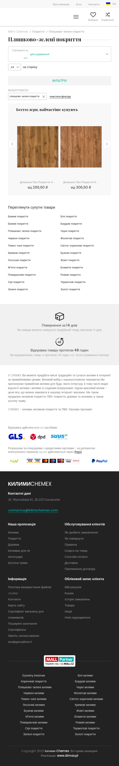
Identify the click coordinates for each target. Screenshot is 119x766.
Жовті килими (85, 711)
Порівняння (99, 20)
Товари (70, 605)
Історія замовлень (77, 599)
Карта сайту (16, 605)
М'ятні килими (35, 717)
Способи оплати (76, 557)
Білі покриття (69, 216)
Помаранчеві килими (33, 722)
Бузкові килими (34, 711)
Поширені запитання (22, 623)
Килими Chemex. (57, 751)
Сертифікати (17, 629)
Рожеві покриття (71, 275)
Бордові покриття (72, 224)
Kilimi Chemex (18, 31)
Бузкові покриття (71, 253)
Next (107, 142)
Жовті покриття (71, 260)
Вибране (85, 20)
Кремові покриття (19, 253)
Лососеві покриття (20, 260)
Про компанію (61, 4)
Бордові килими (85, 681)
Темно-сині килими (33, 699)
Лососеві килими (34, 705)
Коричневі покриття (33, 681)
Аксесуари (15, 557)
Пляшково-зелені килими (35, 687)
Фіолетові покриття (73, 238)
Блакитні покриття (72, 267)
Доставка (71, 563)
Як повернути (74, 538)
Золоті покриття (71, 289)
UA (114, 4)
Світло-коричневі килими (86, 699)
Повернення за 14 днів (59, 325)
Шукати (56, 20)
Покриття (38, 31)
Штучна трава (17, 563)
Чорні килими (85, 687)
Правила (71, 544)
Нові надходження (77, 617)
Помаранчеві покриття (23, 275)
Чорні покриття (70, 231)
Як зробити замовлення (81, 532)
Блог (79, 4)
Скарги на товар (76, 550)
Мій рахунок (70, 20)
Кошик (112, 20)
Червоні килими (33, 693)
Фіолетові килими (85, 693)
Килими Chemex (16, 17)
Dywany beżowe (33, 675)
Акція (68, 611)
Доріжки (13, 544)
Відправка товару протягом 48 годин (59, 350)
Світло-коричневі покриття (78, 245)
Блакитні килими (85, 717)
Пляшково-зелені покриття (25, 231)
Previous (12, 142)
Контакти (93, 4)
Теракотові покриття (74, 282)
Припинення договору (80, 569)
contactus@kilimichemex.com (33, 510)
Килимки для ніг (19, 550)
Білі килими (85, 675)
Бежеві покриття (18, 216)
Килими (13, 532)
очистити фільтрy (60, 96)
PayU (78, 451)
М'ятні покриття (18, 267)
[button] (70, 54)
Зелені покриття (18, 289)
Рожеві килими (85, 722)
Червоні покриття (19, 238)
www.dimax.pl (67, 755)
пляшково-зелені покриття (25, 96)
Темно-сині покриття (21, 245)
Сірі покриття (16, 282)
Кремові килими (85, 705)
